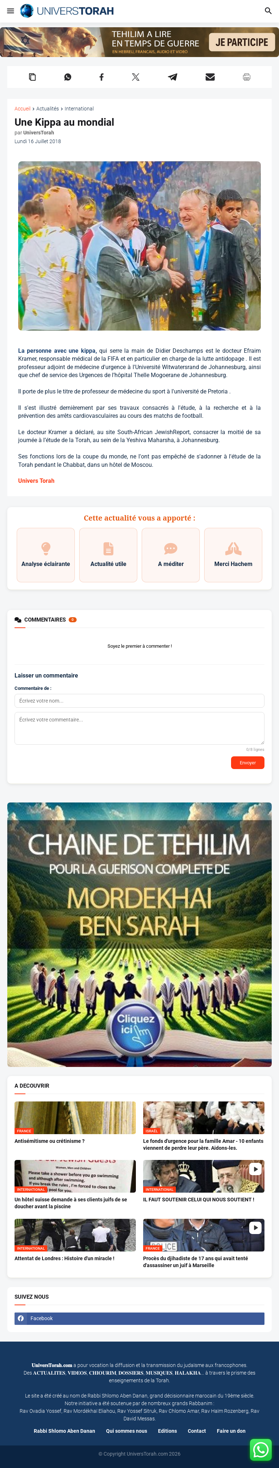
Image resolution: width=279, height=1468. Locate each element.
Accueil (23, 109)
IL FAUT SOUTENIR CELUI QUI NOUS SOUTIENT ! (198, 1199)
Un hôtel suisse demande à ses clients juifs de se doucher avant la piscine (71, 1203)
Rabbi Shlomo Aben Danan (64, 1431)
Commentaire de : (33, 688)
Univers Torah (36, 480)
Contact (197, 1431)
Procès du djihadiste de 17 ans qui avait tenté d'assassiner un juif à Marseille (195, 1261)
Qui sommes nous (126, 1431)
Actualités (47, 109)
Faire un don (231, 1431)
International (79, 109)
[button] (10, 11)
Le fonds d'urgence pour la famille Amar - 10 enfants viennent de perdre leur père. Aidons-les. (203, 1144)
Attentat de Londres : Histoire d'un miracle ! (64, 1258)
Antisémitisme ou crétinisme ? (50, 1141)
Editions (167, 1431)
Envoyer (248, 762)
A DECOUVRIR (32, 1086)
